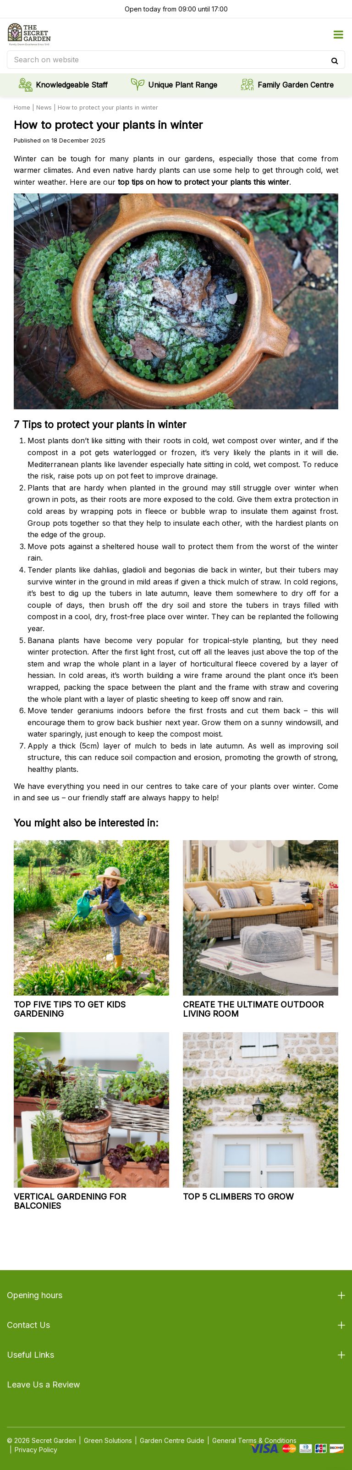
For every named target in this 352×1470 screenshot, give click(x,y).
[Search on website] (176, 59)
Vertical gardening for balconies (70, 1201)
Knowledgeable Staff (72, 84)
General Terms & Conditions (254, 1440)
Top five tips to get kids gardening (70, 1009)
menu (338, 34)
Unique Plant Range (182, 84)
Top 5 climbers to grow (238, 1196)
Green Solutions (108, 1440)
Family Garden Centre (296, 84)
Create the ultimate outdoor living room (253, 1009)
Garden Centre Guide (172, 1440)
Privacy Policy (36, 1449)
